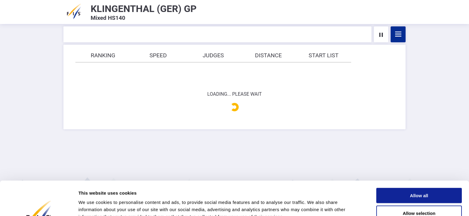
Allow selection (419, 181)
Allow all (419, 163)
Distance (268, 55)
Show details (314, 204)
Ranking (103, 55)
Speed (158, 55)
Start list (324, 55)
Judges (213, 55)
